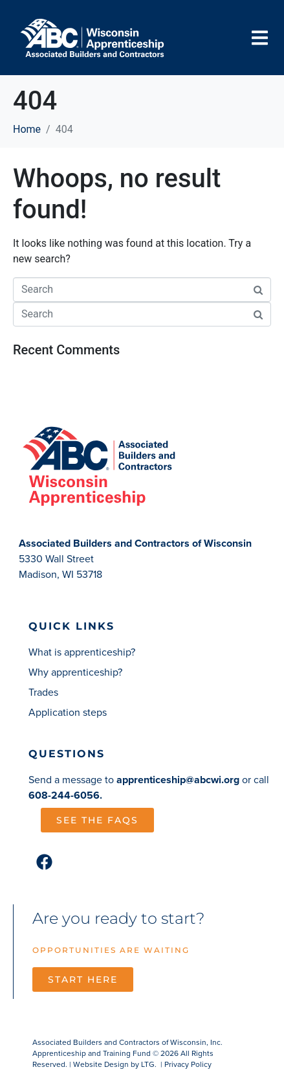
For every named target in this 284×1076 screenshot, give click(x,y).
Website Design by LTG (114, 1064)
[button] (259, 38)
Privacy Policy (188, 1064)
